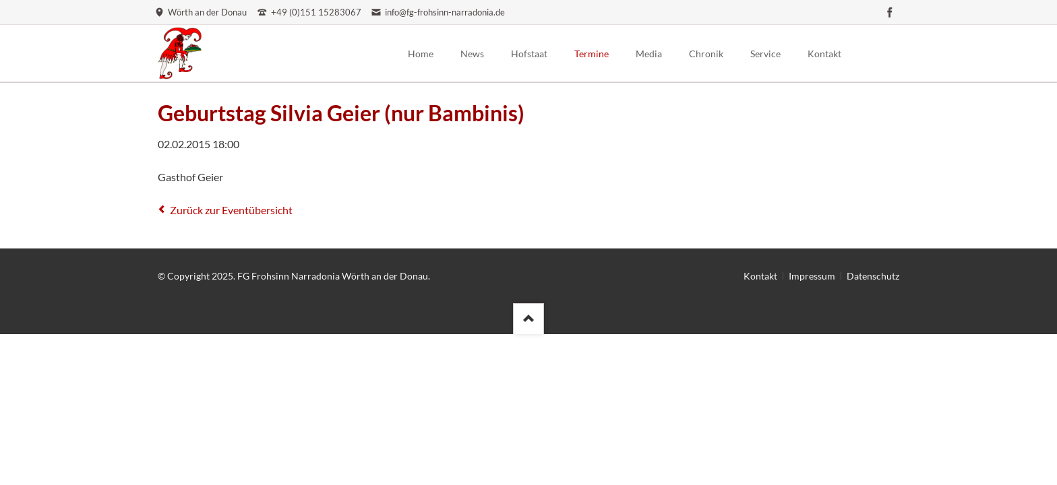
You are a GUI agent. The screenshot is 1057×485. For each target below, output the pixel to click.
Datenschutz (873, 276)
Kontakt (760, 276)
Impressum (812, 276)
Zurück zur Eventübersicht (231, 209)
